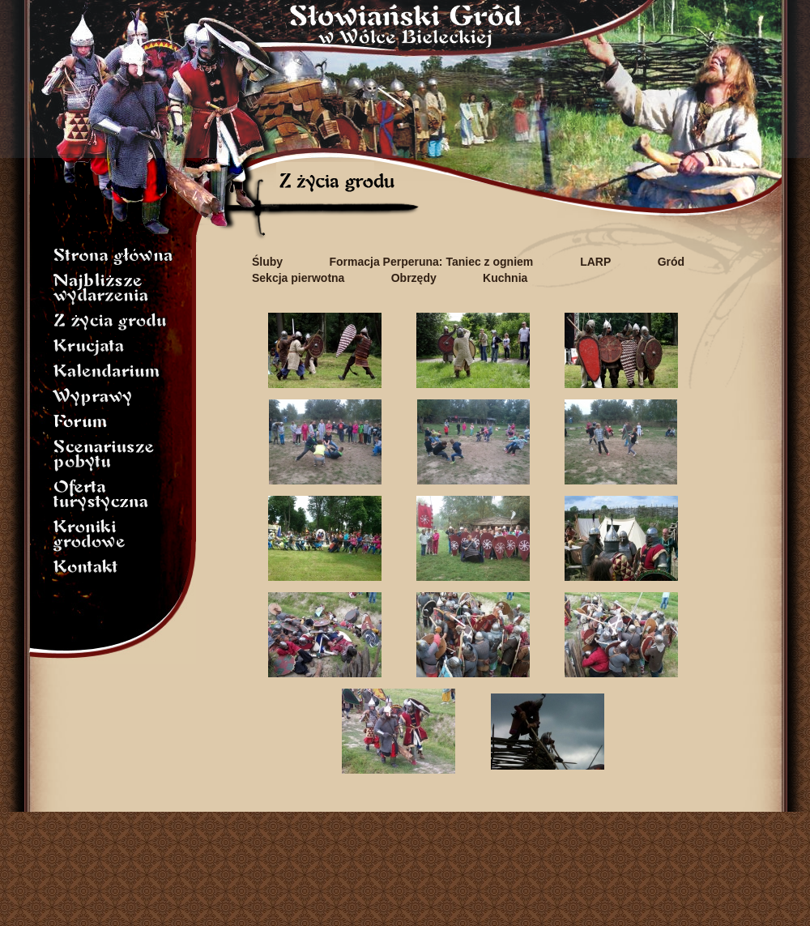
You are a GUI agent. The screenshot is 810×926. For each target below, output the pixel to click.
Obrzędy (414, 277)
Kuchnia (505, 277)
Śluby (267, 261)
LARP (595, 261)
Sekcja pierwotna (298, 277)
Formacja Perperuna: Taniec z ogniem (432, 261)
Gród (671, 261)
